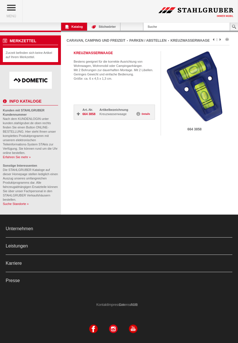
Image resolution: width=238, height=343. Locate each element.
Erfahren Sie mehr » (17, 157)
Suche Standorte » (16, 204)
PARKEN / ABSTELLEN (147, 41)
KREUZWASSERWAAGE (190, 41)
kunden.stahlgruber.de (18, 123)
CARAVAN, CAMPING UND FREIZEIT (96, 41)
